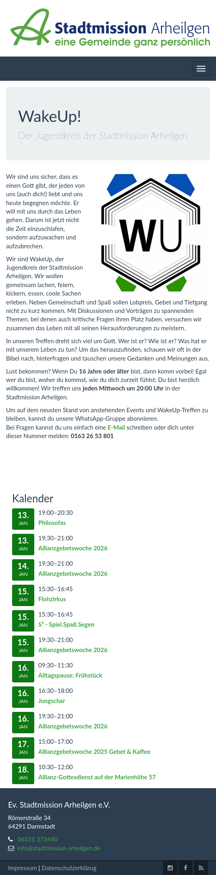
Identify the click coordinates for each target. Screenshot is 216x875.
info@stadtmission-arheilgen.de (58, 848)
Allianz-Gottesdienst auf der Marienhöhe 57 (97, 777)
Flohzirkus (52, 598)
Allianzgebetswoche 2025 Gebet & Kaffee (94, 751)
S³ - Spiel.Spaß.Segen (66, 624)
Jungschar (51, 700)
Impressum (22, 867)
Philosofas (52, 522)
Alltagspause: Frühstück (70, 675)
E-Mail (116, 427)
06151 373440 (38, 839)
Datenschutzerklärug (69, 867)
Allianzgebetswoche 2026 (73, 548)
